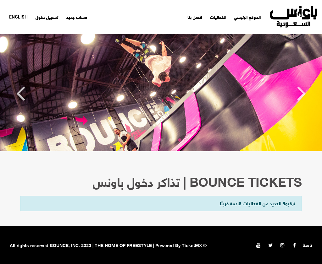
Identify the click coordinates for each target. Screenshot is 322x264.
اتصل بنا (194, 17)
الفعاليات (218, 17)
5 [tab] (142, 140)
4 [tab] (151, 140)
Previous (301, 92)
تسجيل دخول (47, 17)
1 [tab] (180, 140)
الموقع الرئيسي (247, 17)
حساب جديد (76, 17)
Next (20, 92)
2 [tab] (170, 140)
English (18, 16)
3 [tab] (161, 140)
